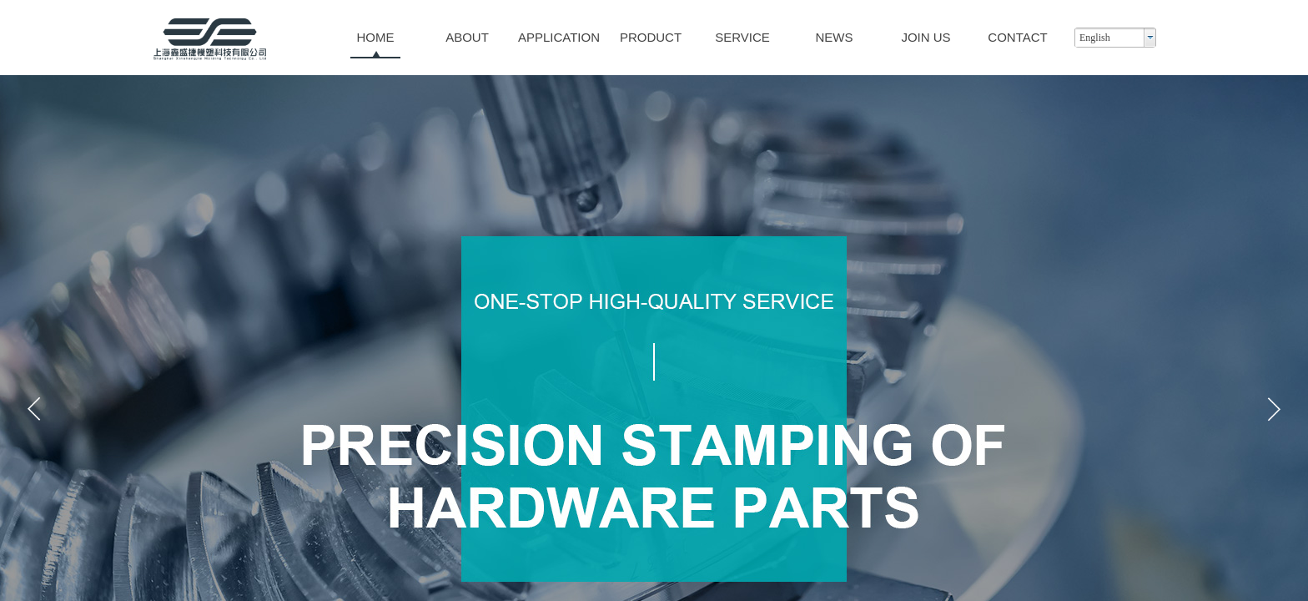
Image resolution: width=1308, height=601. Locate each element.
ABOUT (467, 37)
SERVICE (742, 37)
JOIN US (925, 37)
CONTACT (1017, 37)
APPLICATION (559, 37)
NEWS (834, 37)
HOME (376, 37)
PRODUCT (651, 37)
